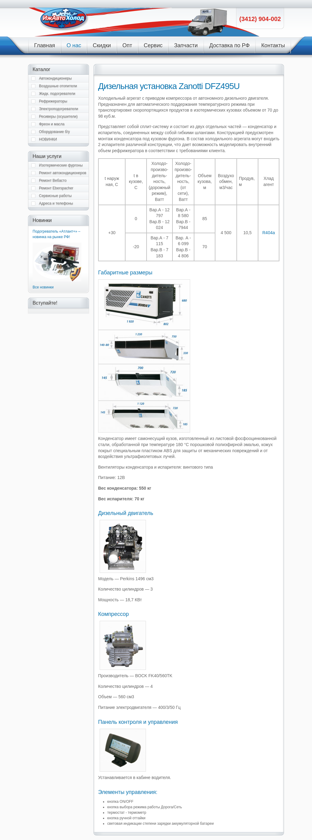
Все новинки (43, 287)
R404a (268, 232)
